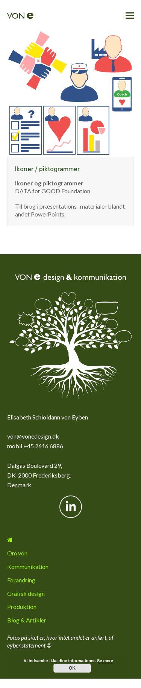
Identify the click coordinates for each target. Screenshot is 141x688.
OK (72, 668)
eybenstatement (26, 645)
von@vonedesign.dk (33, 436)
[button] (130, 15)
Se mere (105, 660)
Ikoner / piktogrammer (47, 169)
